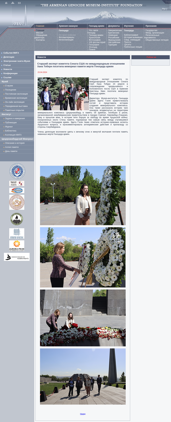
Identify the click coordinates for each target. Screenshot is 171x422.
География (94, 45)
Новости (7, 69)
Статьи (7, 65)
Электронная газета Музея (16, 61)
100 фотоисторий (97, 42)
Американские (115, 30)
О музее (9, 86)
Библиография (131, 35)
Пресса (127, 42)
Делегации (8, 57)
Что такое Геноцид (92, 31)
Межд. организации (155, 33)
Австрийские (114, 42)
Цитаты (127, 44)
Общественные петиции (157, 40)
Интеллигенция (66, 40)
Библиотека (10, 131)
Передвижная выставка (17, 106)
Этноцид (93, 47)
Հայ (167, 4)
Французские (114, 40)
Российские (113, 37)
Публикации (11, 122)
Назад (83, 414)
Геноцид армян (96, 35)
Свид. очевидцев (132, 40)
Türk (167, 6)
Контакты (40, 40)
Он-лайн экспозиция (15, 102)
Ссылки (7, 77)
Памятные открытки (15, 110)
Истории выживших (133, 37)
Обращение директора (40, 36)
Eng (167, 2)
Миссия (39, 33)
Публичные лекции (133, 47)
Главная (40, 30)
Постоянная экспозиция (16, 94)
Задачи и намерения (15, 118)
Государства (151, 30)
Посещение (10, 90)
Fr (169, 9)
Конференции (10, 73)
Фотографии (95, 40)
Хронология (94, 37)
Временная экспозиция (16, 98)
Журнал (9, 126)
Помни (92, 49)
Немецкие (113, 35)
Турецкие (112, 45)
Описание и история (14, 143)
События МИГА (11, 53)
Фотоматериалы (66, 37)
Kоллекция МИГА (13, 135)
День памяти (11, 151)
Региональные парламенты (151, 36)
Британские (113, 33)
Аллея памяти (12, 147)
